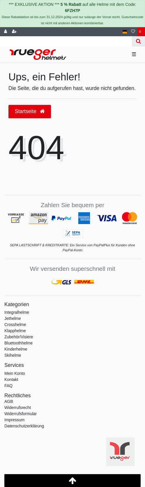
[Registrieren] (14, 31)
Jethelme (12, 318)
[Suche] (138, 41)
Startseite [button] (30, 111)
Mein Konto (14, 373)
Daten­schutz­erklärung (24, 426)
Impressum (14, 419)
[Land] (125, 31)
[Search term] (66, 41)
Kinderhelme (15, 349)
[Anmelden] (5, 31)
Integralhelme (16, 312)
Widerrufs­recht (17, 407)
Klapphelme (15, 330)
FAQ (8, 385)
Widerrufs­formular (20, 413)
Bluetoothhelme (18, 343)
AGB (8, 401)
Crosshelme (15, 324)
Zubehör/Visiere (18, 337)
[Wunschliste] (133, 31)
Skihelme (12, 355)
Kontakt (11, 379)
